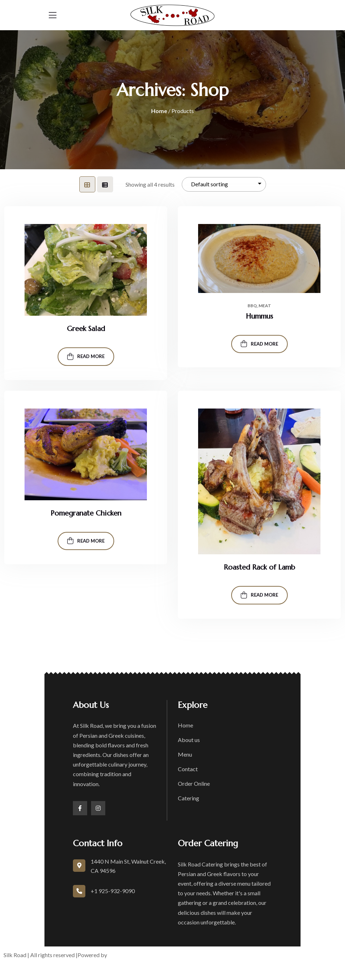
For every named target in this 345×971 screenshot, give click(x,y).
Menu (185, 754)
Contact (188, 768)
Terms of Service (198, 954)
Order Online (194, 783)
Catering (188, 798)
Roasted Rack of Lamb (259, 567)
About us (189, 739)
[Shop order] (224, 184)
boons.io (119, 954)
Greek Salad (86, 328)
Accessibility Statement (297, 954)
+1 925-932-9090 (113, 890)
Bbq (252, 306)
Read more (86, 356)
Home (159, 110)
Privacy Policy (243, 954)
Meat (265, 306)
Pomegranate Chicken (86, 513)
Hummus (259, 316)
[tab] (87, 184)
